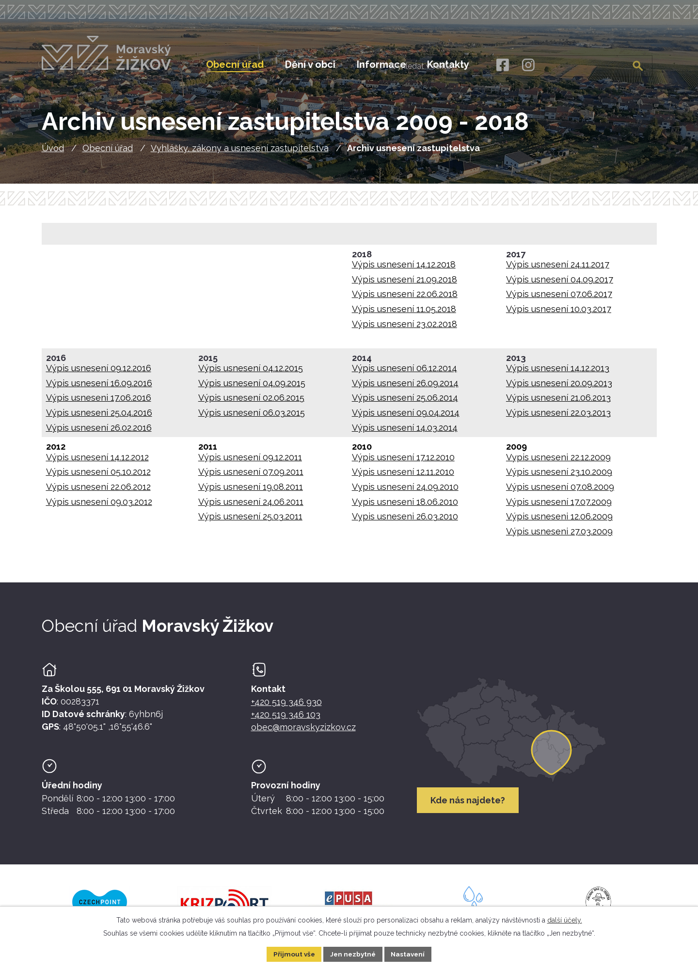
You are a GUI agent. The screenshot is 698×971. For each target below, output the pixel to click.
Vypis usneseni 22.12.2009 (558, 461)
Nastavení (410, 953)
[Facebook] (501, 65)
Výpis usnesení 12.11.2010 (403, 476)
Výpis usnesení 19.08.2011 (250, 491)
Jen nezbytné (353, 953)
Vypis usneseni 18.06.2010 (405, 506)
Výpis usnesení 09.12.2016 (98, 372)
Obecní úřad (107, 152)
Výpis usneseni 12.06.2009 (559, 521)
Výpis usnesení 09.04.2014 (406, 417)
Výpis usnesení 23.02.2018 (404, 328)
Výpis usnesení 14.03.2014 (405, 431)
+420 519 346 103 (285, 719)
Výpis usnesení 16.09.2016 (99, 387)
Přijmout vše (292, 953)
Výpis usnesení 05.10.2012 (98, 476)
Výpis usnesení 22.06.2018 (405, 298)
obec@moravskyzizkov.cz (303, 731)
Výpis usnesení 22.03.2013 (558, 417)
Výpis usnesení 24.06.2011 (250, 506)
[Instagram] (528, 65)
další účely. (564, 920)
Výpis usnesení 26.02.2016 (99, 431)
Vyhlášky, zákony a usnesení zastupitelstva (240, 152)
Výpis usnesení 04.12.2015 (250, 372)
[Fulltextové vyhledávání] (602, 64)
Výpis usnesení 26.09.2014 (405, 387)
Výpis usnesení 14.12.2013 (557, 372)
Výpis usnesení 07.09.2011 (250, 476)
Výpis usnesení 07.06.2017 (559, 298)
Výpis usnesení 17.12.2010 (403, 461)
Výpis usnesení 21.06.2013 (558, 402)
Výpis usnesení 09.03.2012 (99, 506)
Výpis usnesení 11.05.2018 (404, 313)
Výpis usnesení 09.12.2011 (250, 461)
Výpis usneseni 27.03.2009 (559, 536)
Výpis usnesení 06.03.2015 (251, 417)
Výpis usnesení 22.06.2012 (98, 491)
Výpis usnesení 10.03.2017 (558, 313)
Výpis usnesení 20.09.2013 (559, 387)
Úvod (53, 152)
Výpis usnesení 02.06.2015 (251, 402)
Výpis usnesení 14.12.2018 (404, 269)
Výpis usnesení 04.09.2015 (251, 387)
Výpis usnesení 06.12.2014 (404, 372)
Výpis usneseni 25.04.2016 (99, 417)
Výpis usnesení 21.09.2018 (404, 284)
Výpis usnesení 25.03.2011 (250, 521)
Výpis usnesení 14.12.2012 (97, 461)
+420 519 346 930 (286, 706)
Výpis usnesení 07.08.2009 (560, 491)
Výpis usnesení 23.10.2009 (559, 476)
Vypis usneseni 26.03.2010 (405, 521)
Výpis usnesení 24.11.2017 (557, 269)
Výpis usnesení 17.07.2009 (559, 506)
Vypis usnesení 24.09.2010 (405, 491)
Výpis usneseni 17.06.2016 (98, 402)
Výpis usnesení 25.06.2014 (405, 402)
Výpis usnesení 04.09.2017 (559, 284)
